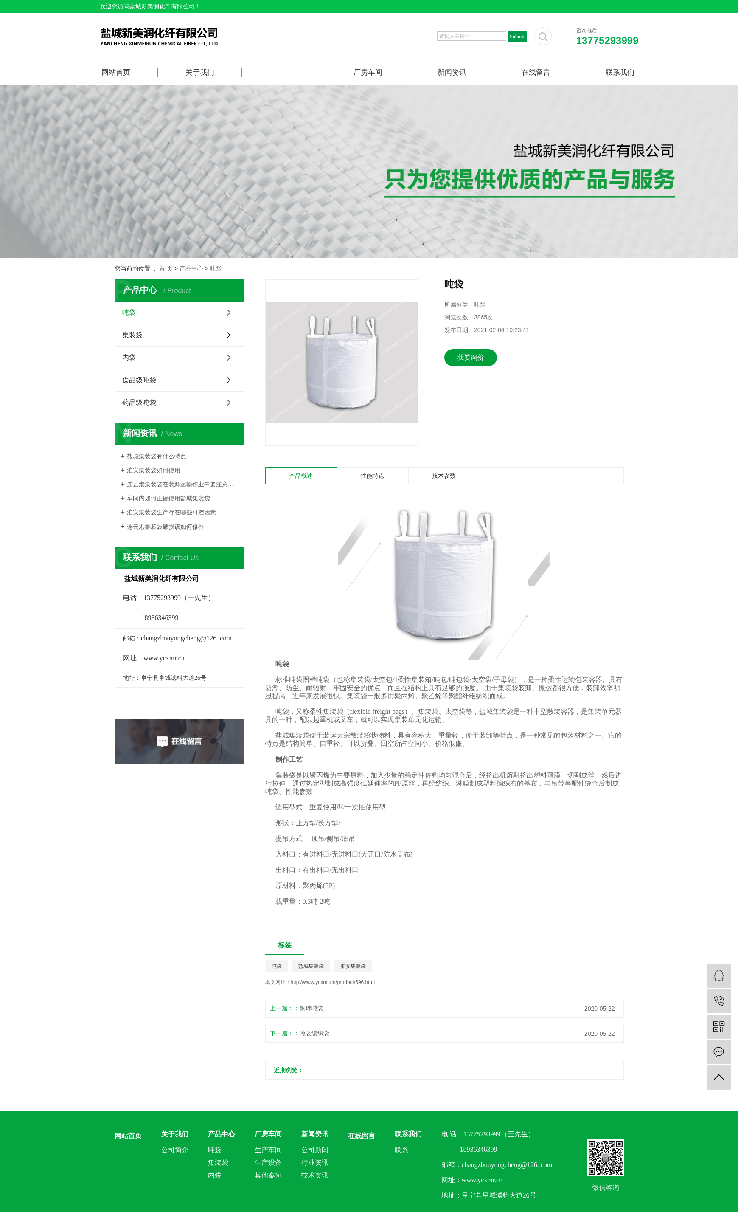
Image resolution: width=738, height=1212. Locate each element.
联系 (401, 1149)
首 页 (166, 268)
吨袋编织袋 (314, 1033)
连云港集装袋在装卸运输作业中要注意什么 (182, 484)
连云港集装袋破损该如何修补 (165, 526)
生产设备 (268, 1162)
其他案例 (268, 1175)
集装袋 (132, 334)
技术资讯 (314, 1175)
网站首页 (115, 72)
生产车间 (268, 1149)
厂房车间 (368, 72)
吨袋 (216, 268)
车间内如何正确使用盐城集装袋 (168, 498)
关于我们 (199, 72)
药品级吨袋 (139, 402)
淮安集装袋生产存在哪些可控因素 (171, 512)
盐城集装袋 (311, 966)
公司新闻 (314, 1149)
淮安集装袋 (353, 966)
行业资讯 (314, 1162)
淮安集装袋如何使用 (153, 470)
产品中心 (283, 72)
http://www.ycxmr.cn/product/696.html (333, 982)
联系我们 (620, 72)
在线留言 (536, 72)
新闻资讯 (452, 72)
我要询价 (470, 357)
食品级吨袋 (139, 379)
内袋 (129, 357)
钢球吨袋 (311, 1008)
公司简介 (174, 1149)
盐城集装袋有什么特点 (156, 456)
